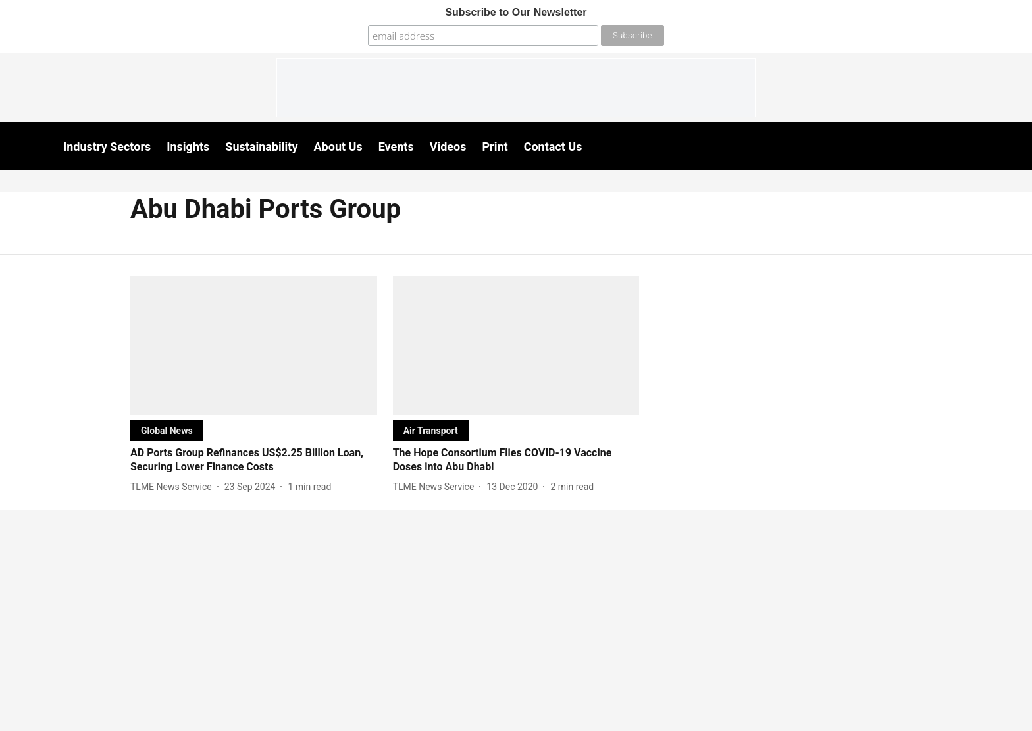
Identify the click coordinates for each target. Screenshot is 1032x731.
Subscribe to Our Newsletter (515, 12)
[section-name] (166, 430)
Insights (188, 146)
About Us (338, 146)
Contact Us (553, 146)
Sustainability (261, 146)
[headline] (253, 460)
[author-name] (173, 487)
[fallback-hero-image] (253, 345)
